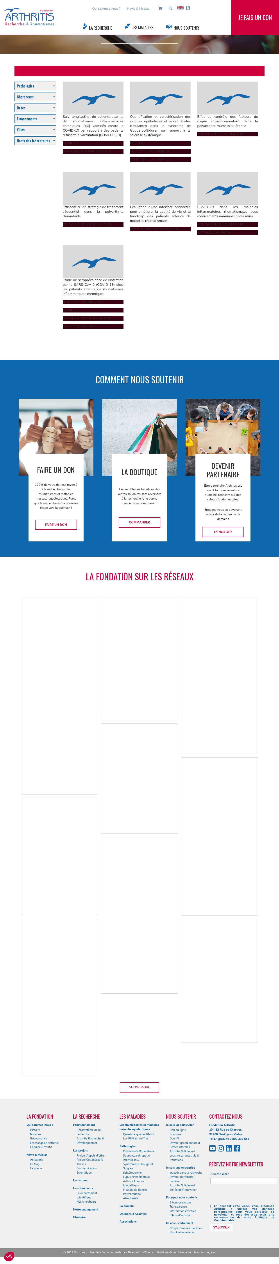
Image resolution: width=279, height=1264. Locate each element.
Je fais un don (255, 17)
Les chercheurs (83, 1188)
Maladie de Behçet (135, 1190)
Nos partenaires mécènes (186, 1228)
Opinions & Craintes (133, 1214)
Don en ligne (178, 1130)
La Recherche (100, 28)
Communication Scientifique (87, 1170)
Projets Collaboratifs (90, 1160)
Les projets (80, 1151)
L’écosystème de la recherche (89, 1132)
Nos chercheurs (86, 1202)
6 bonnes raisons (180, 1203)
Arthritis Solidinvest (182, 1151)
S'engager (223, 532)
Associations (128, 1222)
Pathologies (128, 1146)
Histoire (35, 1130)
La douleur (127, 1206)
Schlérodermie (132, 1173)
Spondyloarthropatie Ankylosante (136, 1158)
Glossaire (79, 1217)
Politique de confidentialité (174, 1252)
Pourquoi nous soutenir (181, 1198)
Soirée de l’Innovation (183, 1190)
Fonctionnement (84, 1125)
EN (183, 7)
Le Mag (34, 1164)
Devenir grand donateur (185, 1143)
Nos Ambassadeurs (182, 1232)
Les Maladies (143, 27)
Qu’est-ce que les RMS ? (138, 1134)
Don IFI (174, 1139)
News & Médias (138, 8)
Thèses (81, 1164)
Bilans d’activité (180, 1215)
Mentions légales (205, 1252)
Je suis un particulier (180, 1125)
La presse (36, 1168)
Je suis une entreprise (180, 1168)
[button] (9, 1256)
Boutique (175, 1134)
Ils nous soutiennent (179, 1223)
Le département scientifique (87, 1195)
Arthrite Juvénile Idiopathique (133, 1183)
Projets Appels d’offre (91, 1156)
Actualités (36, 1160)
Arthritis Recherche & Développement (90, 1141)
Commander (139, 522)
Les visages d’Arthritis (44, 1143)
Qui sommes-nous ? (106, 8)
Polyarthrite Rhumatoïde (139, 1151)
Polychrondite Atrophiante (132, 1196)
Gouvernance (38, 1139)
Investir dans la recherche (186, 1173)
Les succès (80, 1180)
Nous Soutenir (186, 28)
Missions (35, 1134)
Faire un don (56, 525)
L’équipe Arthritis (41, 1147)
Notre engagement (85, 1210)
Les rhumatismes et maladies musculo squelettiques (139, 1127)
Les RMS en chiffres (135, 1139)
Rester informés (180, 1147)
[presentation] (243, 1196)
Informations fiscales (183, 1211)
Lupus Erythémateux (136, 1177)
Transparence (178, 1207)
